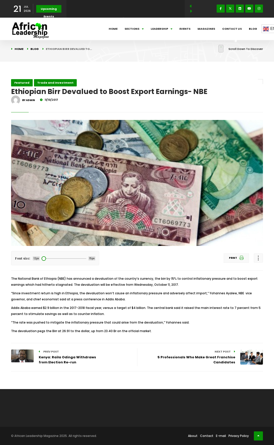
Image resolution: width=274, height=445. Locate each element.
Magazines (206, 29)
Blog (253, 29)
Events (184, 29)
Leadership (161, 29)
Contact (206, 436)
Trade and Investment (55, 83)
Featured (21, 83)
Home (113, 29)
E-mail (221, 436)
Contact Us (232, 29)
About (193, 436)
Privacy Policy (238, 436)
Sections (134, 29)
